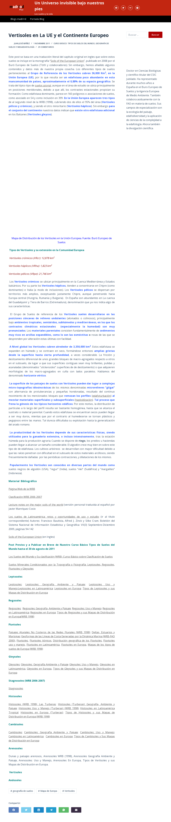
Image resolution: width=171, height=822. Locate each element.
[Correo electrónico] (76, 810)
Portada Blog (37, 18)
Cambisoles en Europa (59, 736)
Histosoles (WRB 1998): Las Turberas (32, 704)
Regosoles (15, 608)
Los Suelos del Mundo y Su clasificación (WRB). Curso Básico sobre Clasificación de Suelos (61, 556)
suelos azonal (43, 85)
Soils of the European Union (67, 61)
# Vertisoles (68, 790)
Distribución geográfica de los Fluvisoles (77, 640)
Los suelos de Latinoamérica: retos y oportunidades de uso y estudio (54, 516)
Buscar (155, 34)
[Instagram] (137, 7)
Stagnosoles (16, 688)
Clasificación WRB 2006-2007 (25, 497)
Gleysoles (14, 664)
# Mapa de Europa (47, 790)
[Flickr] (130, 7)
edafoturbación (102, 396)
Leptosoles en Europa (67, 588)
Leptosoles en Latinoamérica (35, 588)
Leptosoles (15, 584)
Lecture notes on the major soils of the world (36, 504)
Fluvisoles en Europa (73, 644)
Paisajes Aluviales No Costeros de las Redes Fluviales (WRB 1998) (49, 632)
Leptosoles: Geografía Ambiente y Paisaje (55, 584)
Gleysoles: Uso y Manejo (83, 664)
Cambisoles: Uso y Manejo (97, 732)
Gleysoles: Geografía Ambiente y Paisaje (44, 664)
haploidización (83, 400)
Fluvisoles (22, 640)
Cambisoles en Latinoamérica (26, 736)
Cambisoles (15, 732)
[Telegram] (51, 810)
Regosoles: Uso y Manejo (86, 608)
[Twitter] (123, 7)
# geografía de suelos (21, 790)
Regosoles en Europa (43, 612)
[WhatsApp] (64, 810)
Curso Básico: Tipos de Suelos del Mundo (74, 43)
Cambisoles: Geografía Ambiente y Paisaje (51, 732)
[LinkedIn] (39, 810)
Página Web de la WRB (22, 489)
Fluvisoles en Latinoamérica (43, 644)
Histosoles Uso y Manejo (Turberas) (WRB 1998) (49, 708)
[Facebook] (116, 7)
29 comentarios (46, 47)
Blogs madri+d (18, 18)
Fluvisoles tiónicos (40, 640)
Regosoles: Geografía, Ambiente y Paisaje (47, 608)
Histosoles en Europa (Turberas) (42, 712)
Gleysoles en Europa (39, 668)
